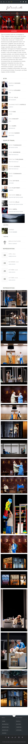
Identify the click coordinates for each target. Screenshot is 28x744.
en (4, 1)
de (9, 1)
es (1, 1)
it (6, 1)
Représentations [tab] (9, 288)
